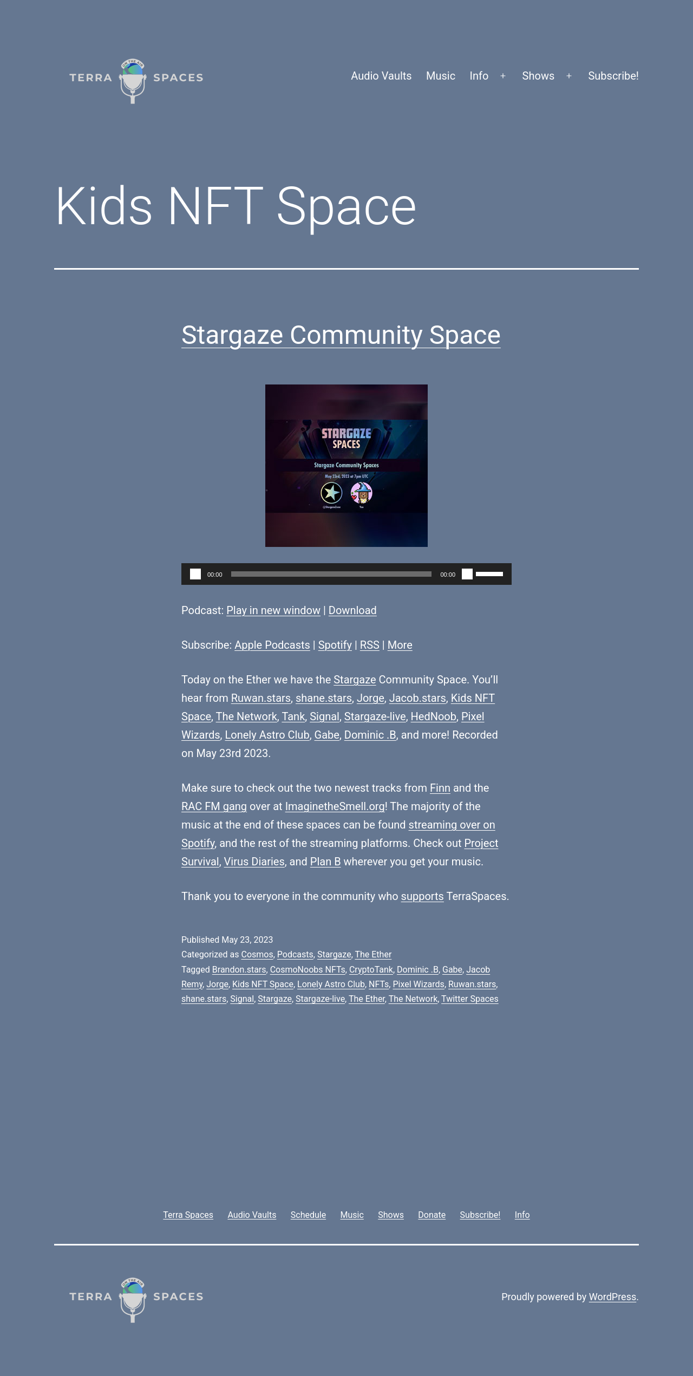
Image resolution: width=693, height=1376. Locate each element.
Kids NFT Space (262, 984)
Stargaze (355, 679)
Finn (440, 787)
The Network (246, 716)
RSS (370, 644)
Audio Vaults (381, 75)
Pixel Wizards (418, 984)
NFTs (379, 984)
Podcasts (295, 954)
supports (422, 896)
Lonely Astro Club (267, 734)
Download (353, 610)
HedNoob (433, 716)
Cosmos (257, 954)
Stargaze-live (375, 716)
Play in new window (273, 610)
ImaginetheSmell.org (335, 806)
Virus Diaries (254, 861)
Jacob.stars (417, 698)
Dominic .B (370, 734)
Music (440, 75)
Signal (324, 716)
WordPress (612, 1296)
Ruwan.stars (261, 698)
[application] (346, 574)
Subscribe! (613, 75)
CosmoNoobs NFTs (307, 969)
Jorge (370, 698)
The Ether (373, 954)
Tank (293, 716)
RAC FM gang (214, 806)
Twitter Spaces (470, 999)
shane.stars (324, 698)
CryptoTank (371, 969)
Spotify (335, 644)
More (400, 644)
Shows (538, 75)
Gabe (327, 734)
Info (479, 75)
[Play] (195, 574)
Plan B (325, 861)
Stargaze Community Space (341, 334)
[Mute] (467, 574)
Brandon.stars (239, 969)
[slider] (331, 574)
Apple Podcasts (272, 644)
